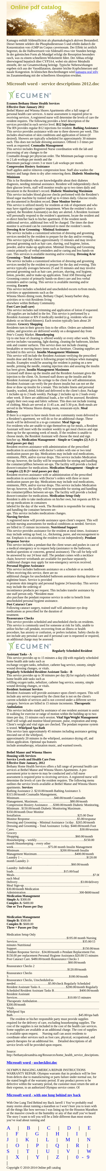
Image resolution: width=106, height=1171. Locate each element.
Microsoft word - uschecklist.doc (32, 1062)
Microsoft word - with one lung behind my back (44, 1095)
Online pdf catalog (36, 7)
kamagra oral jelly (86, 72)
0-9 (84, 1157)
